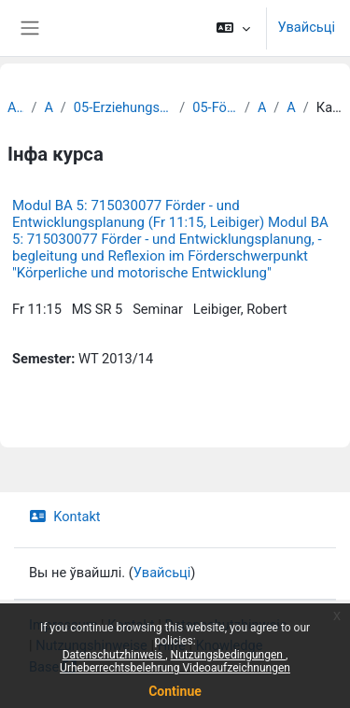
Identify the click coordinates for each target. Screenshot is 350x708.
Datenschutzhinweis (114, 654)
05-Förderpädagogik (214, 107)
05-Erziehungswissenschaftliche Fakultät (123, 107)
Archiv (15, 107)
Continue (175, 691)
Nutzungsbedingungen (228, 654)
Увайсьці (306, 27)
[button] (232, 28)
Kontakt (65, 516)
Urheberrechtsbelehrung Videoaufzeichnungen (175, 667)
